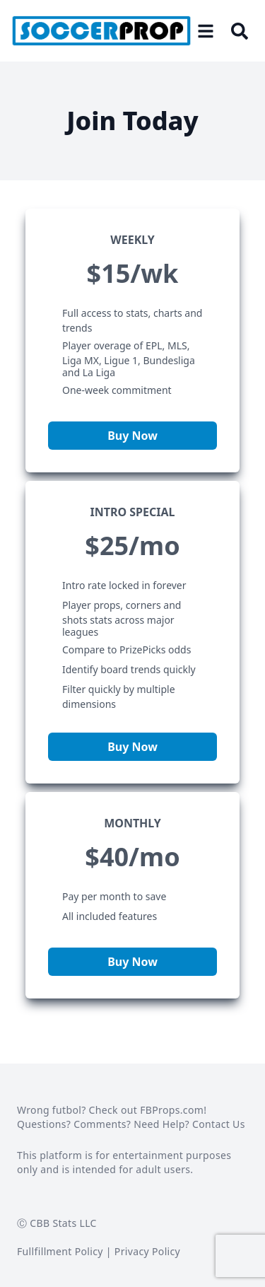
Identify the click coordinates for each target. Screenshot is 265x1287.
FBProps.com (172, 1110)
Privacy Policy (147, 1251)
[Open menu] (206, 31)
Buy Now (132, 435)
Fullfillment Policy (60, 1251)
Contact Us (218, 1124)
